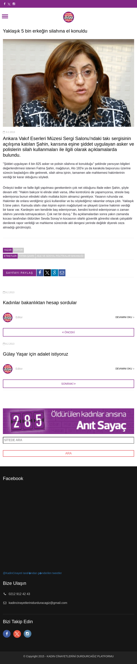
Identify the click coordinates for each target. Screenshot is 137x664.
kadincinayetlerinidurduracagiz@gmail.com (38, 602)
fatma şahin (26, 256)
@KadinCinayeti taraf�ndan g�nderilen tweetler (32, 573)
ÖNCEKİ (68, 332)
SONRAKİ (67, 383)
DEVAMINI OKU (124, 317)
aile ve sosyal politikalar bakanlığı (60, 256)
